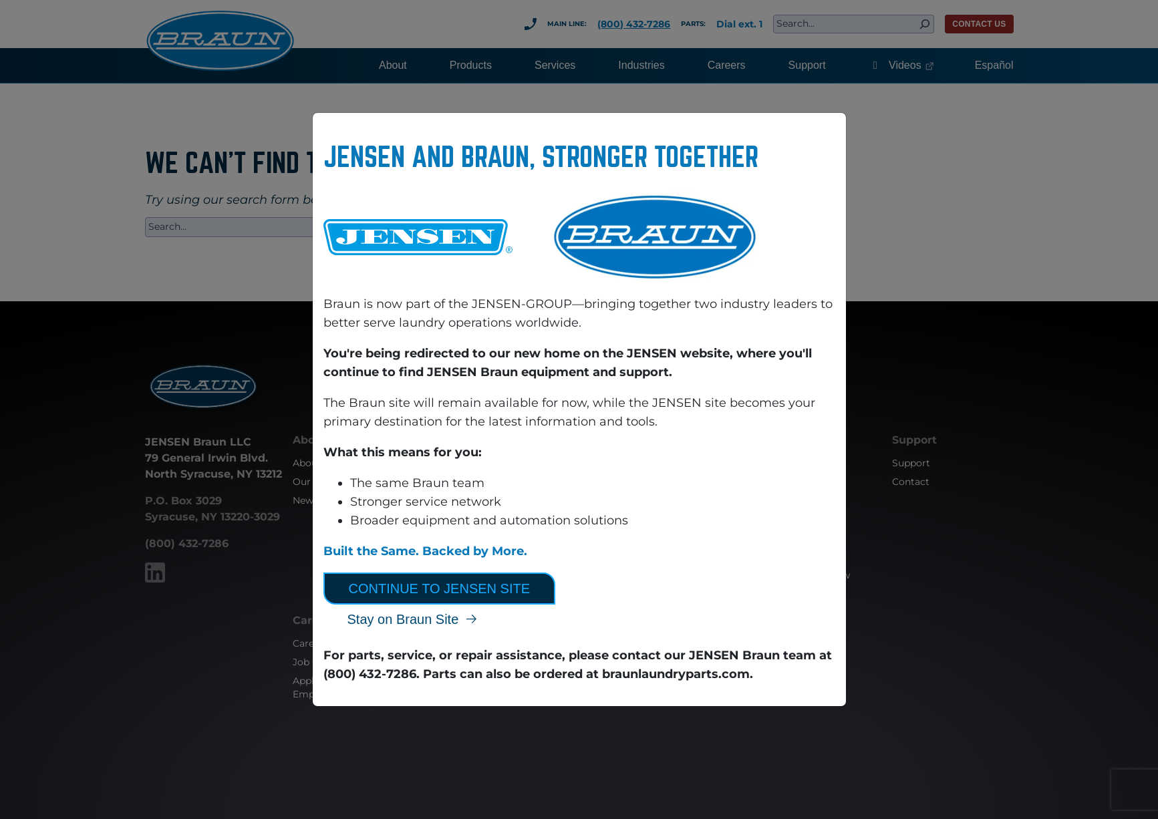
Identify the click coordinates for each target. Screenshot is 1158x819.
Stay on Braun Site (403, 619)
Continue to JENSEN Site (440, 588)
